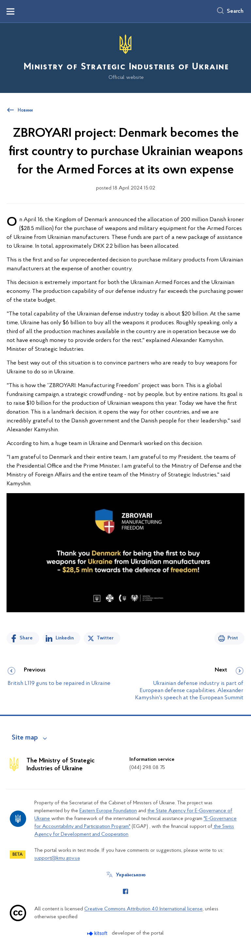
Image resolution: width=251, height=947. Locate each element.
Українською (131, 875)
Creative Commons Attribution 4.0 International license (143, 909)
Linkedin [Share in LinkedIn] (65, 638)
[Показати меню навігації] (10, 11)
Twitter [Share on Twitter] (105, 638)
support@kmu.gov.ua (57, 858)
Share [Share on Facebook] (26, 638)
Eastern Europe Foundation (108, 810)
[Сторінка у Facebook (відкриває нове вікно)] (125, 891)
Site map (25, 738)
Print (232, 638)
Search (235, 11)
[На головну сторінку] (125, 57)
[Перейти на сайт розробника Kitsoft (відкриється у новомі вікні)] (98, 933)
